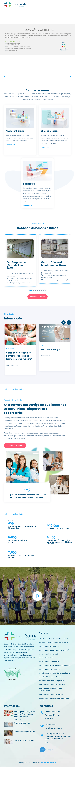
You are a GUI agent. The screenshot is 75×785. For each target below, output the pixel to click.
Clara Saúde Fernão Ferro (50, 665)
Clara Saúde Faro (47, 661)
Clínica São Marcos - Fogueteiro (53, 690)
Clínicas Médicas (51, 131)
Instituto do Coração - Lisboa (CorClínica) (52, 699)
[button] (31, 290)
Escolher (43, 345)
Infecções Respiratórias (24, 742)
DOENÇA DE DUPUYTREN (24, 751)
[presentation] (4, 76)
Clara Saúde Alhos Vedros (50, 647)
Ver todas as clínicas (37, 297)
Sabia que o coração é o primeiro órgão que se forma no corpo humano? (20, 358)
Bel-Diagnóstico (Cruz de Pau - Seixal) (55, 639)
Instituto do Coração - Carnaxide (53, 694)
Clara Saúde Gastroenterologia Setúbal (52, 670)
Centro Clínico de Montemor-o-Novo (55, 643)
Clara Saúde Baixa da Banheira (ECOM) (52, 651)
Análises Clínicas (16, 131)
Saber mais (10, 148)
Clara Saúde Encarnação (50, 657)
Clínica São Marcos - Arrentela (52, 686)
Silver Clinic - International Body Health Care (55, 710)
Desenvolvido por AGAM (49, 773)
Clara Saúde (10, 349)
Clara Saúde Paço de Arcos (51, 676)
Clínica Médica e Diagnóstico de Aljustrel (53, 681)
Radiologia (29, 183)
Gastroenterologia (51, 349)
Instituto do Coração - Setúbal (52, 705)
